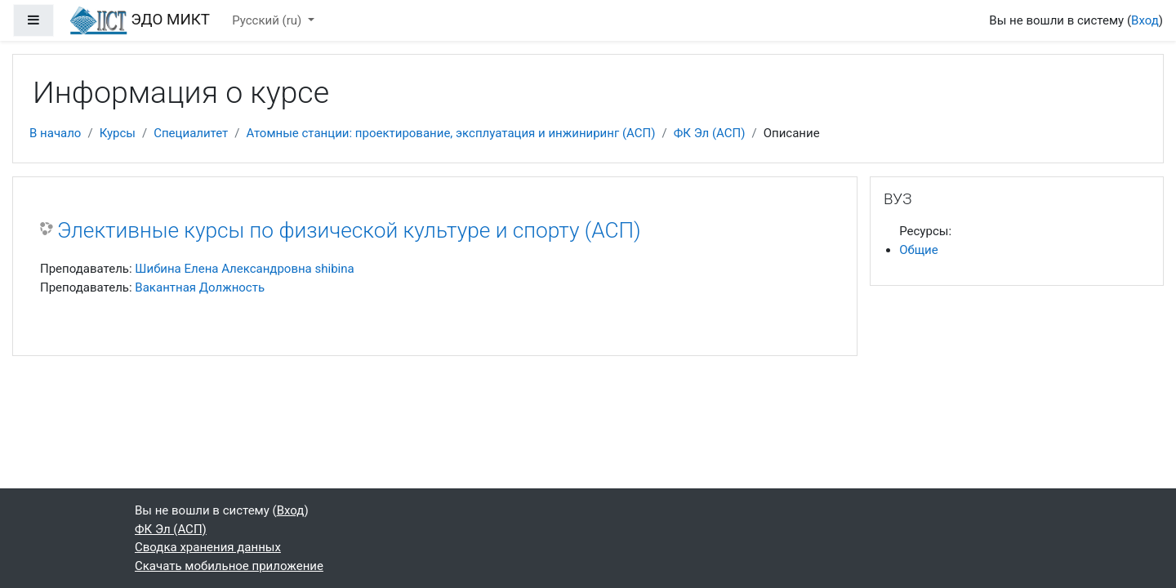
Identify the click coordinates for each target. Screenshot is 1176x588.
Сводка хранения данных (208, 547)
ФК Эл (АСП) (710, 133)
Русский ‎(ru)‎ (268, 20)
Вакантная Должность (200, 287)
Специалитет (191, 133)
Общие (918, 250)
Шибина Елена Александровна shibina (244, 268)
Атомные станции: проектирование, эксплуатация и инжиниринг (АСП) (451, 133)
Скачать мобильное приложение (229, 566)
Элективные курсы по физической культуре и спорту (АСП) (349, 230)
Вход (1145, 20)
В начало (55, 133)
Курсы (118, 133)
